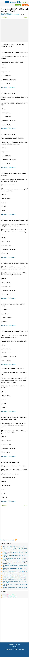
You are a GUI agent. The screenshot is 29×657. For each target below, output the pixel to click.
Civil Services (8, 13)
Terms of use (11, 644)
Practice (25, 5)
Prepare (17, 5)
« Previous (4, 17)
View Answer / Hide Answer (8, 87)
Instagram (14, 646)
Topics (2, 13)
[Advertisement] (14, 30)
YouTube (18, 644)
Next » (26, 17)
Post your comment (7, 540)
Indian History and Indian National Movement (10, 14)
